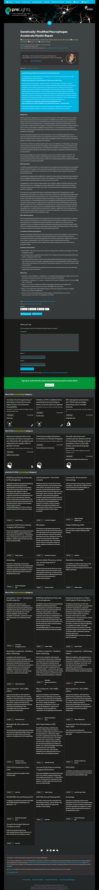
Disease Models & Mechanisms (74, 861)
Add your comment (27, 369)
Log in (76, 2)
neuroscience (36, 68)
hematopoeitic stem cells (29, 301)
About (18, 2)
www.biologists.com (12, 870)
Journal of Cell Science (42, 861)
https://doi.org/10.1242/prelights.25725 (32, 304)
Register (85, 2)
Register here (49, 385)
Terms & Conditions (37, 878)
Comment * (23, 331)
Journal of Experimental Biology (57, 861)
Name (22, 353)
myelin (53, 301)
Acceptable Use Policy (51, 878)
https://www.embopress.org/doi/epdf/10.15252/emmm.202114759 (41, 80)
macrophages (39, 301)
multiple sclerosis (47, 301)
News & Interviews (58, 2)
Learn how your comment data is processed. (55, 372)
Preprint (22, 46)
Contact (68, 2)
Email (22, 360)
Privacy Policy (26, 878)
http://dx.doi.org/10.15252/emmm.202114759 (56, 48)
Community (26, 2)
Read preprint (26, 314)
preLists (46, 2)
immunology (29, 68)
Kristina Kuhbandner (35, 61)
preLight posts (37, 2)
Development (31, 861)
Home (9, 2)
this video (11, 867)
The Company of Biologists (67, 878)
